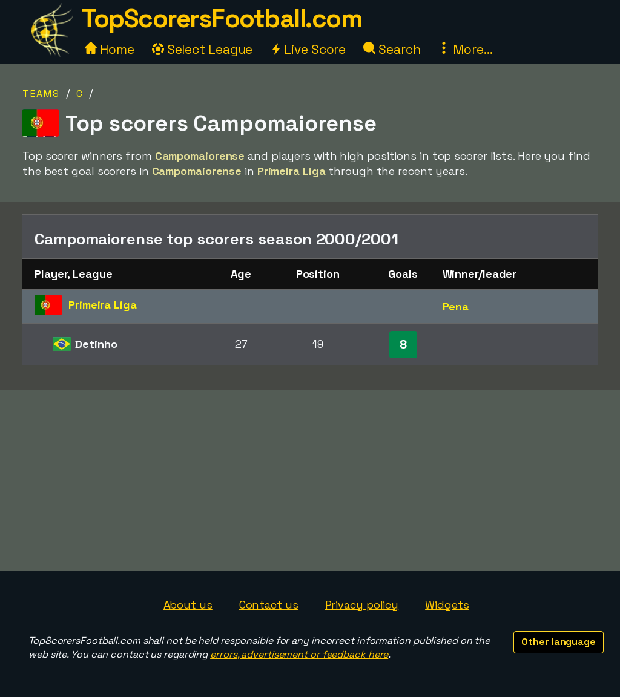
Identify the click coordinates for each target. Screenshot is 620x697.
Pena (456, 306)
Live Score (308, 49)
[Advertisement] (310, 480)
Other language (558, 641)
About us (188, 605)
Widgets (447, 605)
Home (109, 49)
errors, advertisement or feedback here (299, 654)
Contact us (268, 605)
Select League (202, 49)
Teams (41, 93)
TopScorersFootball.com (221, 18)
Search (391, 49)
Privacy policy (362, 605)
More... (465, 49)
